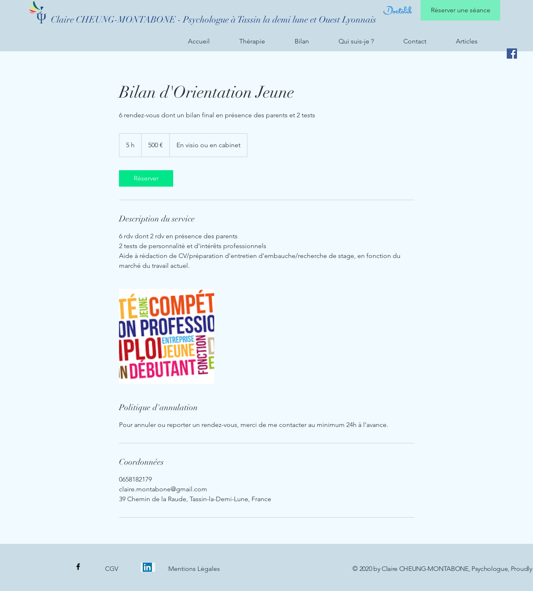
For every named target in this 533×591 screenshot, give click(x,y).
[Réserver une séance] (460, 10)
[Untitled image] (166, 336)
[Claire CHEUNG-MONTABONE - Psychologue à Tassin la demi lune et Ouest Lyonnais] (213, 19)
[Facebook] (512, 53)
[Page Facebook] (78, 566)
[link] (146, 178)
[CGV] (111, 569)
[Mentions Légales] (194, 569)
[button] (260, 41)
